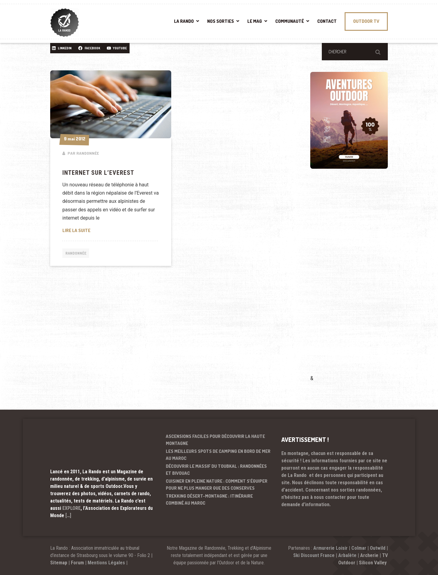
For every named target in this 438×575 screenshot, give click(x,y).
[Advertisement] (355, 280)
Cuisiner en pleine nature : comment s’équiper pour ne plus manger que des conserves (216, 484)
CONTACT (327, 21)
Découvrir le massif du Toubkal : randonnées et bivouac (216, 469)
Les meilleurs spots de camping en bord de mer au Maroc (218, 454)
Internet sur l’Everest (98, 172)
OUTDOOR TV (366, 21)
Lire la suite (102, 230)
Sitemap (58, 563)
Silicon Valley (373, 563)
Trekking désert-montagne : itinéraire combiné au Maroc (209, 499)
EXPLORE (71, 508)
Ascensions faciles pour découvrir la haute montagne (215, 439)
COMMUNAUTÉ (289, 21)
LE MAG (254, 21)
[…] (68, 515)
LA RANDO (184, 21)
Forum (77, 563)
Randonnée (76, 253)
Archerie (369, 555)
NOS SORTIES (220, 21)
